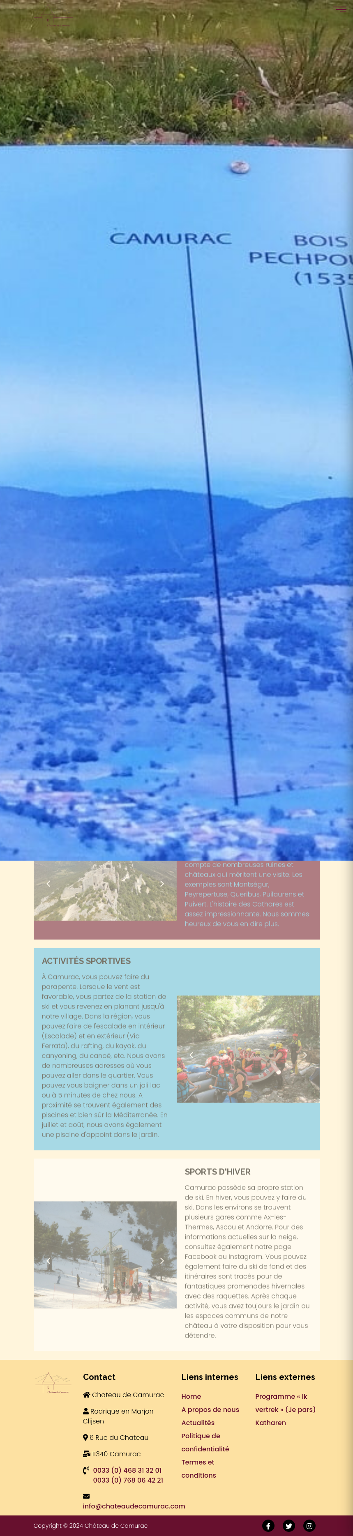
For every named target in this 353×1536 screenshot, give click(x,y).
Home (191, 1396)
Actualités (198, 1423)
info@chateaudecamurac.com (134, 1506)
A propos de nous (211, 1409)
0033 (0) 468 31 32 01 (127, 1470)
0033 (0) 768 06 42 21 (128, 1480)
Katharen (271, 1423)
